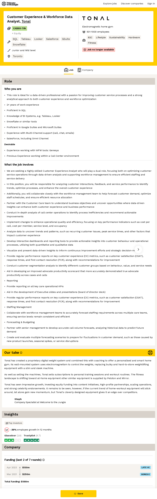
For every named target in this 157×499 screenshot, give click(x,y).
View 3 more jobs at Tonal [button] (43, 475)
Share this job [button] (15, 475)
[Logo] (10, 4)
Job (68, 69)
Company (85, 69)
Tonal (26, 21)
